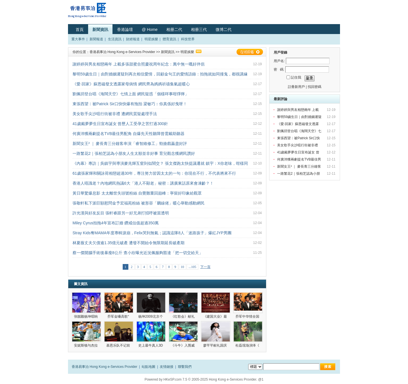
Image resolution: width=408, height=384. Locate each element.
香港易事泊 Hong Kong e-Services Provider (122, 52)
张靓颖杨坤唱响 (86, 316)
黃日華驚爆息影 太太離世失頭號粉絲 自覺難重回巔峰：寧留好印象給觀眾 (137, 193)
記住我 (296, 77)
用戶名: (279, 61)
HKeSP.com (172, 379)
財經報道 (133, 39)
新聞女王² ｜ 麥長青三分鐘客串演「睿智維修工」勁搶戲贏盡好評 (130, 143)
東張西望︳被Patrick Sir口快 (299, 138)
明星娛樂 (151, 39)
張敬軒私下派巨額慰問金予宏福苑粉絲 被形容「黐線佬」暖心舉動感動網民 (139, 203)
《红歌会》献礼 (183, 316)
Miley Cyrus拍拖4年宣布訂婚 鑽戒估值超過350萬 (116, 223)
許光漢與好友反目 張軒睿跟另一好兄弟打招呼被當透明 (121, 213)
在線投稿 (249, 51)
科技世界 (188, 39)
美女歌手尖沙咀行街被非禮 (298, 145)
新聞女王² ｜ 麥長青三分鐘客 (299, 166)
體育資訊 (169, 39)
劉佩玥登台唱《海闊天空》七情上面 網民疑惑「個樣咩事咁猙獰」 (131, 94)
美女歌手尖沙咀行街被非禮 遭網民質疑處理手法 (115, 113)
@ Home (149, 29)
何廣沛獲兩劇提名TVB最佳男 (299, 159)
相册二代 (174, 29)
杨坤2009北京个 (151, 316)
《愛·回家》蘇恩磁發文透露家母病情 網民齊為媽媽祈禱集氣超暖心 (131, 84)
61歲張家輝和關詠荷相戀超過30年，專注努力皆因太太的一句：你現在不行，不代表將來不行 (154, 173)
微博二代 (223, 29)
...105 (192, 267)
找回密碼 (314, 87)
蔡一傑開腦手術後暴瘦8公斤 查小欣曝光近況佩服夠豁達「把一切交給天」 (138, 252)
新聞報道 (96, 39)
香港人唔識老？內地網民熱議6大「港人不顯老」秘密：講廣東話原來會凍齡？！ (143, 183)
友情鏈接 (166, 367)
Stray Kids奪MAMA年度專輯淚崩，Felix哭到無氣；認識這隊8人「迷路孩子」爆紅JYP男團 (152, 233)
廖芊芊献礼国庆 (215, 345)
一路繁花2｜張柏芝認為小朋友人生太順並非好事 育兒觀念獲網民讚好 (134, 153)
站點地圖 (148, 367)
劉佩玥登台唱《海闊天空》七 (299, 131)
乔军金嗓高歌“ (118, 316)
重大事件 (78, 39)
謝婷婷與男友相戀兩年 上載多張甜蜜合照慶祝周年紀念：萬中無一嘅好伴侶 (139, 64)
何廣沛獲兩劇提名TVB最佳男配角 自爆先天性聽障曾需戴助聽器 (128, 133)
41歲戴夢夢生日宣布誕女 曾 (298, 152)
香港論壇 (125, 29)
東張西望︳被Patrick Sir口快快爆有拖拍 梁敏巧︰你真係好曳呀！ (130, 104)
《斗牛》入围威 (183, 345)
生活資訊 (115, 39)
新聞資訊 (100, 29)
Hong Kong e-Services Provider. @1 (236, 379)
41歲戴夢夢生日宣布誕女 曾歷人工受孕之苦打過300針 (120, 123)
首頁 (80, 29)
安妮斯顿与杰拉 (86, 345)
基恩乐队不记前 (118, 345)
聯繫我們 (185, 367)
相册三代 (199, 29)
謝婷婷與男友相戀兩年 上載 (298, 110)
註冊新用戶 (296, 87)
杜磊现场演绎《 (247, 345)
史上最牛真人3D (151, 345)
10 (182, 267)
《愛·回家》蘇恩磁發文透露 (298, 124)
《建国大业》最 (215, 316)
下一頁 (205, 267)
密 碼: (279, 69)
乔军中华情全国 (247, 316)
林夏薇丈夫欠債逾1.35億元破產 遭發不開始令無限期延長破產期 (128, 242)
